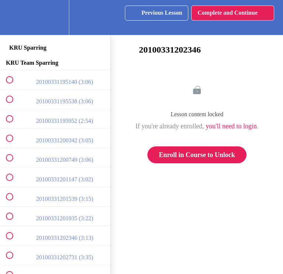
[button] (13, 17)
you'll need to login (231, 126)
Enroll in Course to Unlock (197, 155)
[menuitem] (55, 17)
